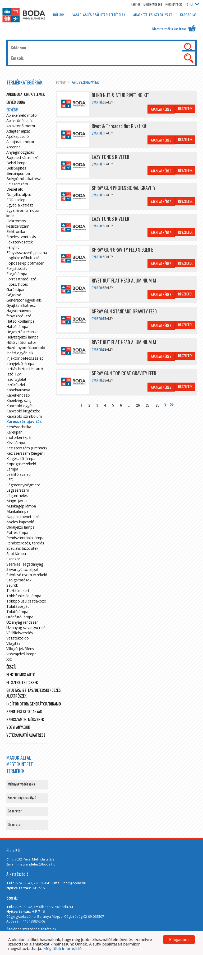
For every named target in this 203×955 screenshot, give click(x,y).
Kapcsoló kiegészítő (23, 410)
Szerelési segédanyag (24, 564)
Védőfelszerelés (19, 632)
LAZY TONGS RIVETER (110, 156)
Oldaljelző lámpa (20, 527)
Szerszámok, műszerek (25, 719)
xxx (9, 659)
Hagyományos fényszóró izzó (18, 313)
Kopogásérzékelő (21, 463)
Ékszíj (11, 667)
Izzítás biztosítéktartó (24, 368)
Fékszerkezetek (19, 241)
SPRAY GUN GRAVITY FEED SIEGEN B (123, 249)
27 (148, 405)
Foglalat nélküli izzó (23, 257)
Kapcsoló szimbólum (24, 416)
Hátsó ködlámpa (20, 321)
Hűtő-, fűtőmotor (21, 342)
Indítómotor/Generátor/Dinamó (33, 704)
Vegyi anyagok (18, 727)
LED (9, 479)
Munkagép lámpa (21, 506)
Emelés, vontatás (21, 236)
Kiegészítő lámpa (20, 458)
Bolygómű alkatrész (23, 178)
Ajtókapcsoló (17, 136)
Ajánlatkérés (161, 109)
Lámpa (12, 469)
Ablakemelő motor (22, 115)
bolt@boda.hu (74, 883)
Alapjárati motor (20, 141)
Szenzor (13, 558)
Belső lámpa (16, 162)
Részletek (185, 108)
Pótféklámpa (17, 532)
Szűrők (12, 585)
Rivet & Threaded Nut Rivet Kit (119, 126)
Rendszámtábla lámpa (25, 537)
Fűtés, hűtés (17, 284)
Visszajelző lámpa (21, 653)
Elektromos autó (20, 674)
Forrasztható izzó (21, 278)
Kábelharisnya (18, 389)
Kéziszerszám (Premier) (26, 447)
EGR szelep (15, 199)
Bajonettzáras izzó (22, 157)
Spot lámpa (16, 553)
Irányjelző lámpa (20, 363)
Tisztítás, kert (17, 590)
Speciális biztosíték (22, 548)
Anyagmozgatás (20, 152)
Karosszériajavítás (86, 82)
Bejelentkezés (153, 4)
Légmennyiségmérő (23, 484)
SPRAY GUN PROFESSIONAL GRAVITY (123, 187)
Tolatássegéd (18, 606)
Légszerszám (17, 490)
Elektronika (15, 231)
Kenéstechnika (18, 426)
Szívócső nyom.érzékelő (26, 574)
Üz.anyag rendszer (22, 622)
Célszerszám (17, 183)
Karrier (135, 4)
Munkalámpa (17, 511)
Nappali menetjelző (22, 516)
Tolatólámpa (17, 611)
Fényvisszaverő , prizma (26, 252)
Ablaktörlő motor (20, 125)
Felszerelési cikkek (22, 682)
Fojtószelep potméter (25, 263)
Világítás (13, 643)
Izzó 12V (13, 374)
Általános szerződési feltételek (31, 928)
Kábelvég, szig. (18, 400)
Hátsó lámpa (17, 326)
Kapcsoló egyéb (20, 405)
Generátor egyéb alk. (24, 300)
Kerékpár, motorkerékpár (19, 435)
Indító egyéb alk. (20, 352)
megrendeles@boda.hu (36, 864)
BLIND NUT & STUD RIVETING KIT (120, 95)
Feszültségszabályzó (22, 797)
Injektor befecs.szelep (25, 358)
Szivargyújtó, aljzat (22, 569)
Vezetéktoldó (17, 638)
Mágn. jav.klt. (17, 500)
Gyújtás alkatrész (21, 305)
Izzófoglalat (16, 379)
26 (138, 405)
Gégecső (13, 294)
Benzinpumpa (18, 173)
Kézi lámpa (15, 442)
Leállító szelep (18, 474)
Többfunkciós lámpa (23, 595)
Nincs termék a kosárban (174, 28)
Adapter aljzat (18, 131)
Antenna (13, 146)
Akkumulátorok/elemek (25, 94)
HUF (192, 4)
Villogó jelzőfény (20, 648)
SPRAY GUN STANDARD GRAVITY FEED (124, 311)
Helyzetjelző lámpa (22, 337)
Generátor (15, 810)
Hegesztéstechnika (22, 331)
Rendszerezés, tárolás (25, 542)
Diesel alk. (15, 189)
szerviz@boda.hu (59, 906)
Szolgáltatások (18, 579)
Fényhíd (13, 247)
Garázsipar (15, 289)
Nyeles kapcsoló (20, 521)
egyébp (61, 82)
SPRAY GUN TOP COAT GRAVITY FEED (124, 373)
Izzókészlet (15, 384)
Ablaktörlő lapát (19, 120)
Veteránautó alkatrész (25, 735)
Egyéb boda (15, 102)
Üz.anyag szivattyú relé (25, 627)
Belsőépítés (16, 168)
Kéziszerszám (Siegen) (25, 453)
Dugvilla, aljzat (18, 194)
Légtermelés (17, 495)
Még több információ (62, 949)
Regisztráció (173, 4)
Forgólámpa (16, 273)
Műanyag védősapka (21, 784)
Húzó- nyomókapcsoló (25, 347)
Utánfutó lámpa (19, 616)
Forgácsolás (16, 268)
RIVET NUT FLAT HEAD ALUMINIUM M (124, 280)
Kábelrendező (18, 395)
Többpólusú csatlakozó (26, 601)
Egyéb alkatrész (19, 205)
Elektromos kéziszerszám (17, 223)
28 (157, 405)
